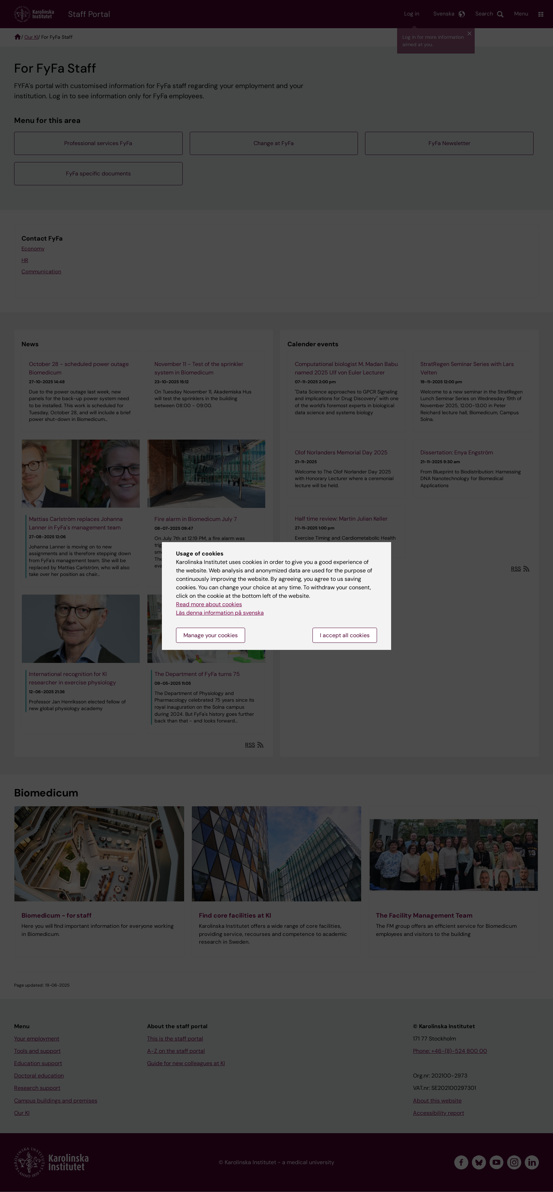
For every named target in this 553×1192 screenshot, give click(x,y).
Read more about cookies (209, 604)
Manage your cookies (210, 635)
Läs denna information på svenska (220, 612)
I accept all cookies (345, 635)
